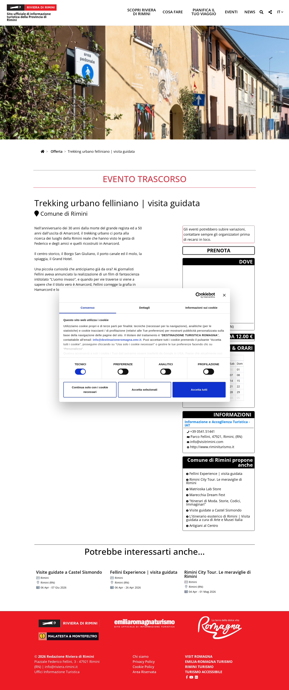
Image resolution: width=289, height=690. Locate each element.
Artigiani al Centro (202, 525)
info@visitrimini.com (206, 441)
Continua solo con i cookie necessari (90, 389)
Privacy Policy (144, 661)
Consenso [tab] (87, 307)
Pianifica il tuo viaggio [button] (203, 12)
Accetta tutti (199, 389)
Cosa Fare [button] (173, 12)
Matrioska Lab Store (203, 489)
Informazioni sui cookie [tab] (201, 307)
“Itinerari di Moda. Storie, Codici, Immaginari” (213, 502)
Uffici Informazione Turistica (57, 672)
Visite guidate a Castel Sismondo (214, 510)
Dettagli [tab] (144, 307)
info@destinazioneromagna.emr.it (117, 339)
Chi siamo (141, 656)
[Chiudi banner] (224, 295)
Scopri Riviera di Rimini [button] (141, 12)
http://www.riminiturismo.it (212, 447)
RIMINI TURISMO (199, 666)
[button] (261, 12)
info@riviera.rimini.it (61, 666)
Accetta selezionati (144, 389)
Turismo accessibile (203, 672)
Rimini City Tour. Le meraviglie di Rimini (214, 481)
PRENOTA (218, 250)
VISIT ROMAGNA (198, 656)
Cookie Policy (143, 666)
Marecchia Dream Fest (205, 494)
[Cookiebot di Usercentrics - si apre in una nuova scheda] (198, 295)
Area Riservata (144, 672)
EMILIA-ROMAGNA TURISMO (208, 661)
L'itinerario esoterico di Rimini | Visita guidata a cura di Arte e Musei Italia (218, 518)
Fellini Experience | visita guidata (214, 473)
